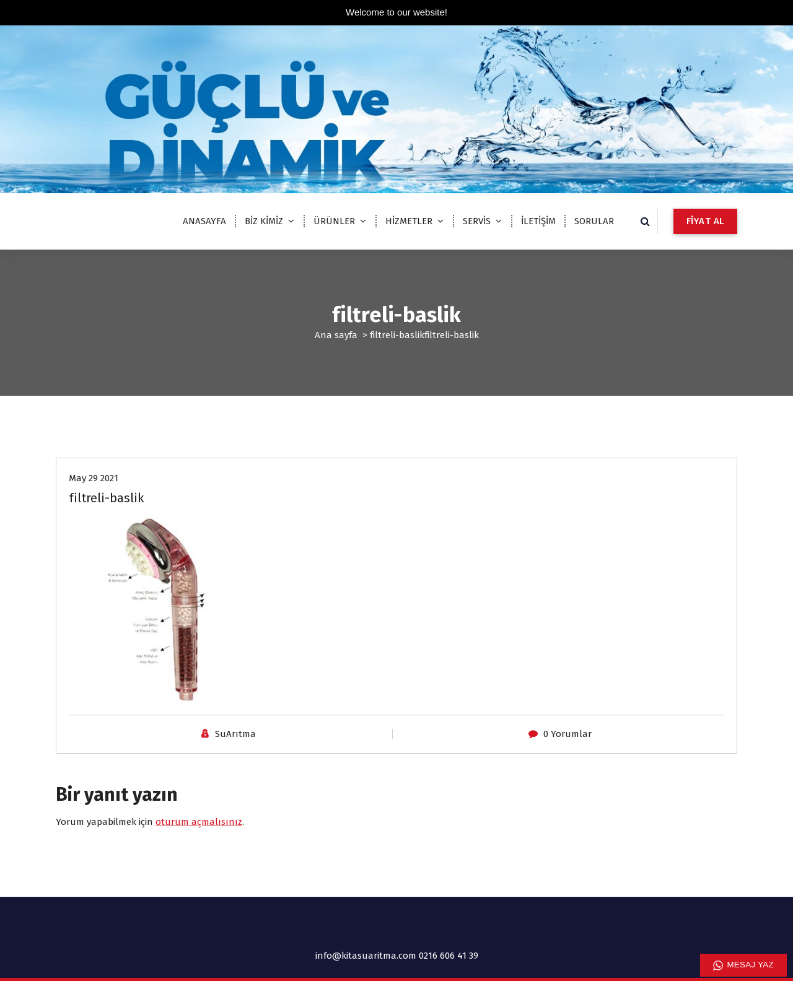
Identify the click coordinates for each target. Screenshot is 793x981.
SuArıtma (235, 733)
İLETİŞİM (538, 221)
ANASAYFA (204, 221)
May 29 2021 (93, 478)
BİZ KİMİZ (264, 221)
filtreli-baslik (397, 335)
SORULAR (594, 221)
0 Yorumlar (567, 733)
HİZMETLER (408, 221)
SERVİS (477, 221)
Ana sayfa (336, 335)
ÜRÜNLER (334, 221)
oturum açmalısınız (199, 821)
